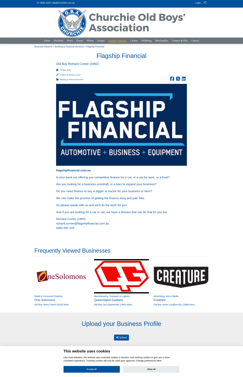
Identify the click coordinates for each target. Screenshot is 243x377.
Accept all (92, 369)
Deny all (151, 369)
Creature (160, 298)
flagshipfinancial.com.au (73, 168)
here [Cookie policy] (159, 360)
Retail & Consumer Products (48, 294)
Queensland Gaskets (108, 298)
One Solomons (44, 298)
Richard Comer (75, 73)
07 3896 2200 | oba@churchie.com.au (56, 3)
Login (198, 3)
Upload (121, 335)
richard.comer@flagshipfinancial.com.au (82, 221)
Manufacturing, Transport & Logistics (112, 294)
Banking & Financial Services (69, 44)
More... (67, 303)
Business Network (43, 44)
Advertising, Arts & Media (166, 294)
